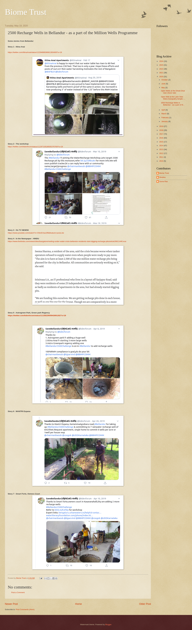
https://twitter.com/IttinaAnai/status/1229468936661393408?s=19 (35, 52)
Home (78, 604)
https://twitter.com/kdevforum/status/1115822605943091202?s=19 (37, 315)
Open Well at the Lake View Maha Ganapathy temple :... (173, 98)
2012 (161, 153)
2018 (161, 130)
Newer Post (11, 604)
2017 (161, 134)
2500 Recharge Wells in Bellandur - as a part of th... (173, 104)
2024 (161, 61)
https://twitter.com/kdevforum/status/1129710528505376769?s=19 (35, 147)
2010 (161, 161)
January (164, 121)
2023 (161, 65)
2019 (161, 126)
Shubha (162, 177)
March (164, 114)
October (164, 80)
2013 (161, 149)
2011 (161, 157)
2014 (161, 145)
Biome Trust (25, 12)
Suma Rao (163, 181)
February (165, 117)
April (163, 110)
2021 (161, 73)
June (163, 84)
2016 (161, 138)
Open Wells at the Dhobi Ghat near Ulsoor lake (173, 92)
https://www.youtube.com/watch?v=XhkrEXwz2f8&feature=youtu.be (36, 233)
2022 (161, 69)
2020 (161, 77)
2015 (161, 142)
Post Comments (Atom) (25, 609)
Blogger (108, 624)
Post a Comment (18, 592)
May (163, 88)
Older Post (145, 604)
